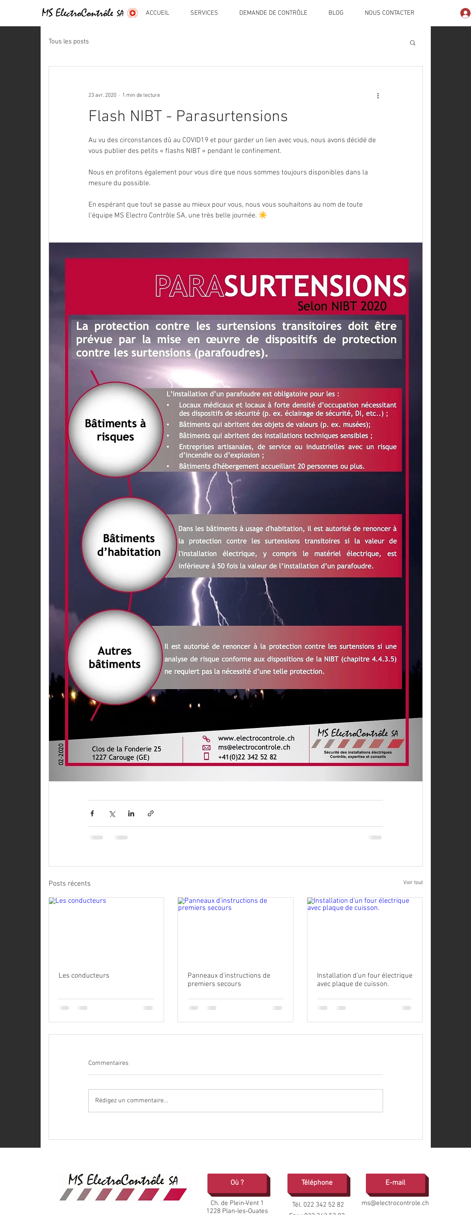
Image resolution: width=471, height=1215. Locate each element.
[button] (412, 42)
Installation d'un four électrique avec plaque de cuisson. (364, 980)
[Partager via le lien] (150, 813)
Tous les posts (69, 42)
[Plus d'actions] (378, 95)
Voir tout (413, 882)
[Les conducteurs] (106, 930)
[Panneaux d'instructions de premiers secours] (235, 930)
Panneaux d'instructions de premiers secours (229, 980)
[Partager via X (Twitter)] (111, 813)
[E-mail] (395, 1183)
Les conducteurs (84, 976)
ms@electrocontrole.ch (395, 1203)
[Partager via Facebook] (92, 813)
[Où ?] (237, 1183)
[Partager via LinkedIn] (131, 813)
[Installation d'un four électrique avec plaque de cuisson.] (364, 930)
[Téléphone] (317, 1183)
